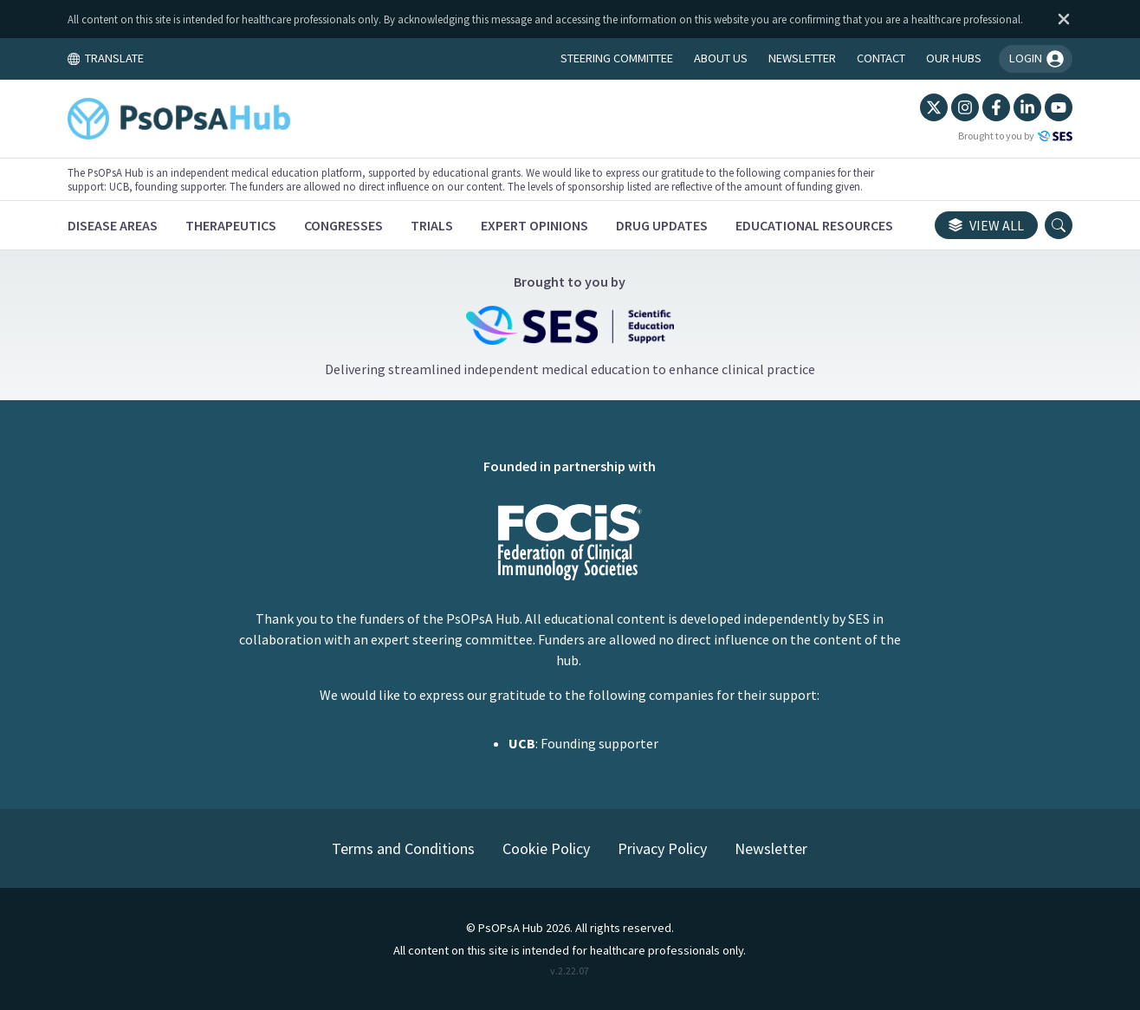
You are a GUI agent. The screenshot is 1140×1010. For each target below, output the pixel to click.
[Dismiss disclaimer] (1060, 19)
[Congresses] (343, 225)
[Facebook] (996, 107)
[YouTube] (1058, 107)
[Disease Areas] (113, 225)
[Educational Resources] (814, 225)
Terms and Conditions (403, 848)
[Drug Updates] (662, 225)
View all (986, 225)
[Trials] (432, 225)
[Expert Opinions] (534, 225)
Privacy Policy (662, 848)
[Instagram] (965, 107)
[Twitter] (934, 107)
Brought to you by (1015, 136)
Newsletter (771, 848)
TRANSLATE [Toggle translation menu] (106, 58)
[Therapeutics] (230, 225)
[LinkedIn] (1027, 107)
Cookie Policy (546, 848)
